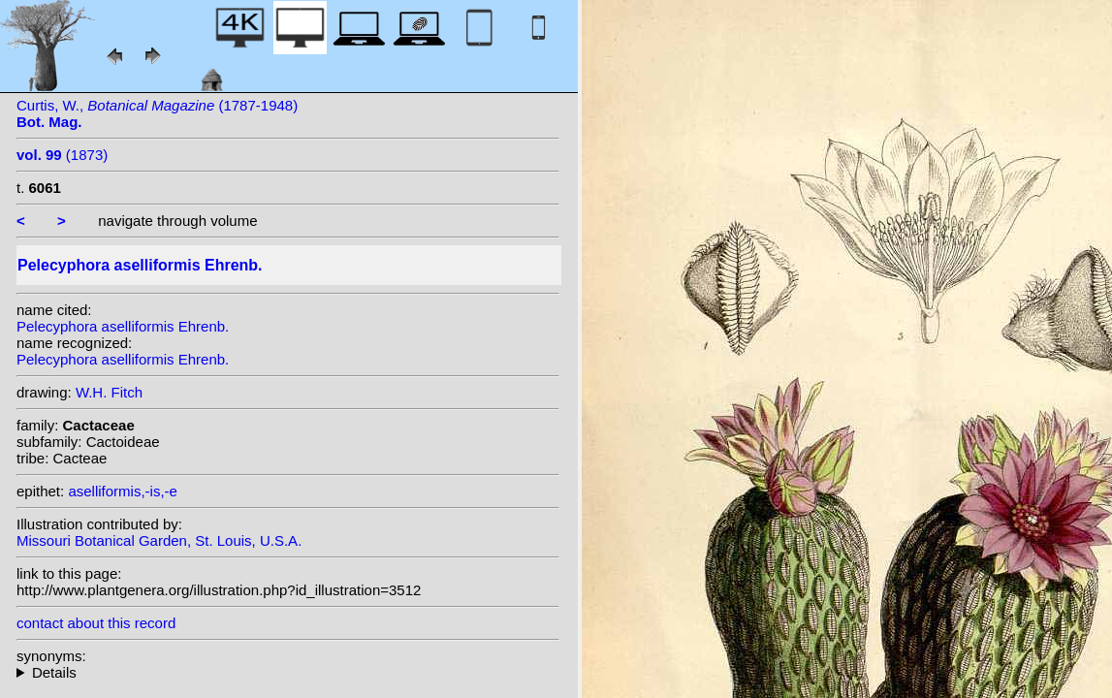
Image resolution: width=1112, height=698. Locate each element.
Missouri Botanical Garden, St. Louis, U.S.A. (159, 540)
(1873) (62, 154)
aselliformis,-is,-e (122, 491)
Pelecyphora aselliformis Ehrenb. (122, 326)
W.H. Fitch (109, 392)
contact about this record (95, 623)
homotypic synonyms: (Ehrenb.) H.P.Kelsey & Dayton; (287, 672)
